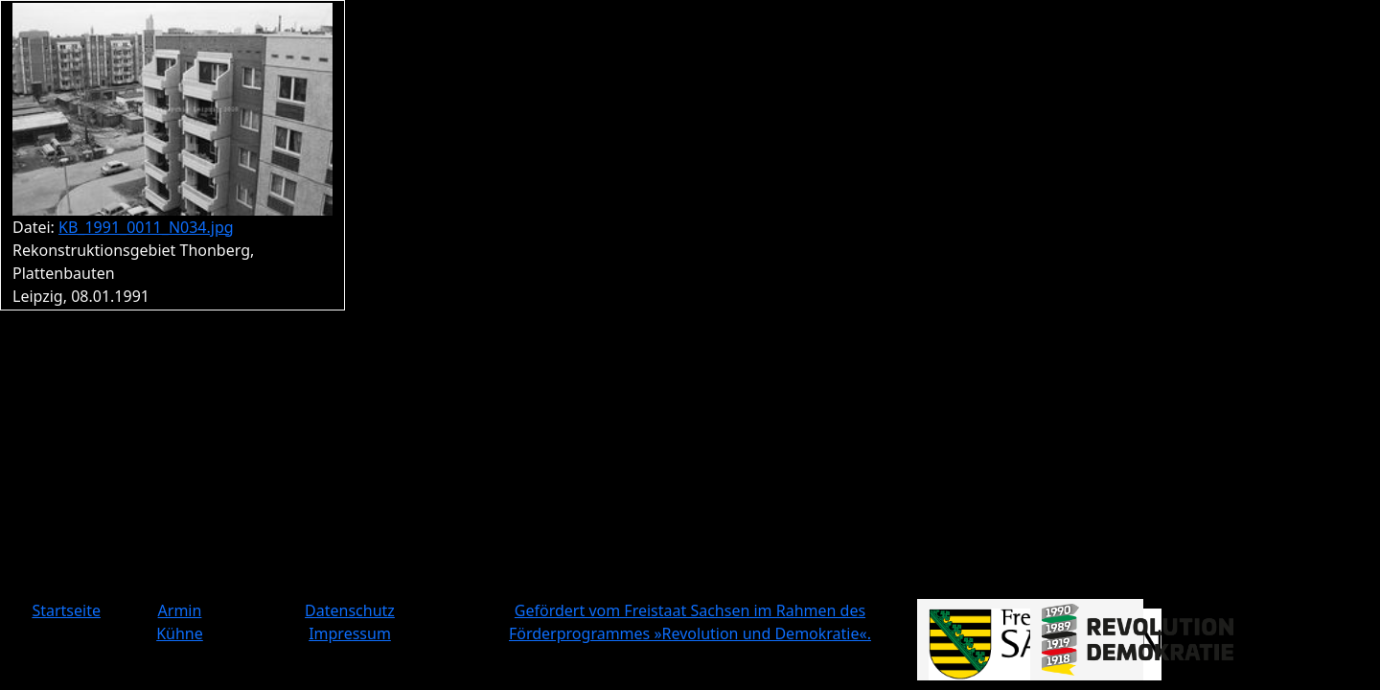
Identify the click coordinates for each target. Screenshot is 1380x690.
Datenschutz (350, 610)
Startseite (66, 610)
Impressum (350, 633)
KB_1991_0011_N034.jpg (146, 227)
